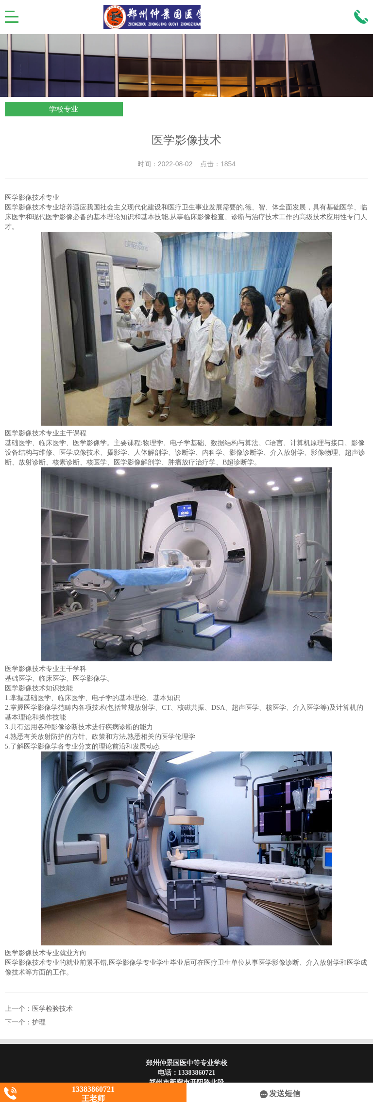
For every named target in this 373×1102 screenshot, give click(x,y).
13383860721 (197, 1072)
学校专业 (63, 109)
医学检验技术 (52, 1008)
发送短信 (280, 1093)
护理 (39, 1022)
